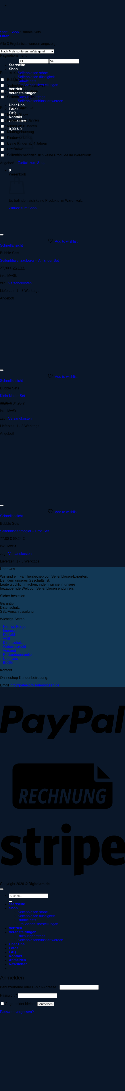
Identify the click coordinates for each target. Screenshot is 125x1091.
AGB (6, 638)
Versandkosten (20, 283)
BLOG (8, 662)
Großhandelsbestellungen (38, 924)
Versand (9, 650)
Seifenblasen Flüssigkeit (26, 85)
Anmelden (45, 1004)
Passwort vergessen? (17, 1012)
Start (4, 32)
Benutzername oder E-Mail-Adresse (29, 987)
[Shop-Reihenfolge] (27, 51)
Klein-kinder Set (12, 396)
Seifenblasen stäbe (33, 73)
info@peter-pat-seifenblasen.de (34, 685)
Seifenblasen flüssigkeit (36, 77)
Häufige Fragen (15, 626)
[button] (4, 36)
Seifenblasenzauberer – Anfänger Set (29, 260)
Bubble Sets (16, 80)
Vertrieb (15, 928)
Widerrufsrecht (14, 646)
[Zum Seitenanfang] (2, 889)
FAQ (12, 952)
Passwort (8, 995)
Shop (13, 69)
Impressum (11, 630)
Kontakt (9, 634)
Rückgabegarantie (17, 654)
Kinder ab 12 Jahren (23, 120)
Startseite (17, 904)
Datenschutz (13, 642)
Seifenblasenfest (20, 155)
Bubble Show (17, 114)
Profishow (14, 149)
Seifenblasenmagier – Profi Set (24, 531)
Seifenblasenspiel (21, 97)
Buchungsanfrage (31, 936)
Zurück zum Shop (31, 163)
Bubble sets (27, 81)
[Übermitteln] (10, 901)
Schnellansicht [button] (11, 245)
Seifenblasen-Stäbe (22, 91)
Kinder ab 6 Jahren (22, 126)
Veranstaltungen (22, 932)
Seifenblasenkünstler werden (40, 101)
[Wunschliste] (2, 234)
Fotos (14, 948)
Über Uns (17, 105)
